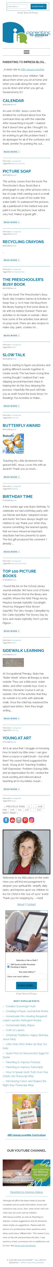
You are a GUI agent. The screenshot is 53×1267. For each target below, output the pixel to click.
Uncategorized (16, 161)
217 (39, 810)
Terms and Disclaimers (32, 1263)
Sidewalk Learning (23, 650)
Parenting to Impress (26, 31)
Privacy (35, 12)
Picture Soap (17, 171)
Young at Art (17, 738)
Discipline (15, 563)
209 (5, 810)
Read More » (12, 152)
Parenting (22, 563)
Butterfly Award (21, 425)
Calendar (13, 100)
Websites (15, 489)
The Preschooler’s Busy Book (23, 282)
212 (27, 810)
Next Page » (10, 813)
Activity (14, 234)
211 (20, 810)
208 (40, 806)
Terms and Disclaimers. (25, 1245)
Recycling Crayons (23, 241)
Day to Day (21, 272)
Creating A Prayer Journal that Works (27, 1011)
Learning (15, 418)
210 (12, 810)
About (20, 904)
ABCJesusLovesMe (32, 69)
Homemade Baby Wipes (20, 1025)
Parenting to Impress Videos (26, 1192)
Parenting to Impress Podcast (23, 1062)
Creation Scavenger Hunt (20, 1006)
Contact (31, 904)
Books (14, 347)
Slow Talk (14, 355)
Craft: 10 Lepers (15, 1030)
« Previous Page (14, 806)
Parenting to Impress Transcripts (24, 1067)
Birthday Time (18, 496)
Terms (26, 12)
